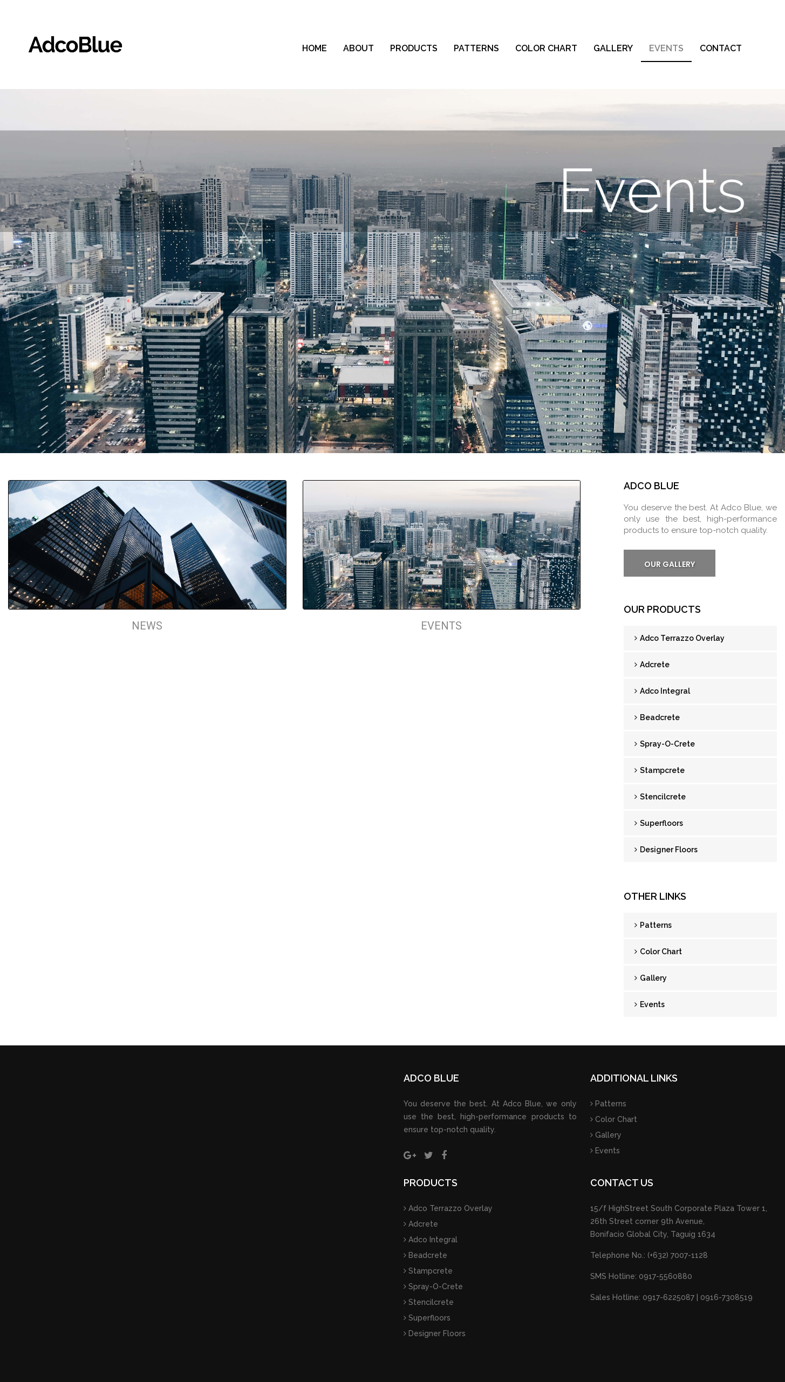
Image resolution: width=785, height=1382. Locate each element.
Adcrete (652, 664)
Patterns (476, 48)
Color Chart (546, 48)
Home (314, 48)
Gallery (613, 48)
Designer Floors (666, 849)
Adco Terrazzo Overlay (679, 638)
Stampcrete (659, 770)
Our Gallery (669, 564)
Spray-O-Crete (664, 744)
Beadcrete (657, 717)
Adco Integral (662, 691)
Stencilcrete (660, 796)
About (358, 48)
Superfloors (658, 823)
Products (414, 48)
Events (666, 48)
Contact (721, 48)
